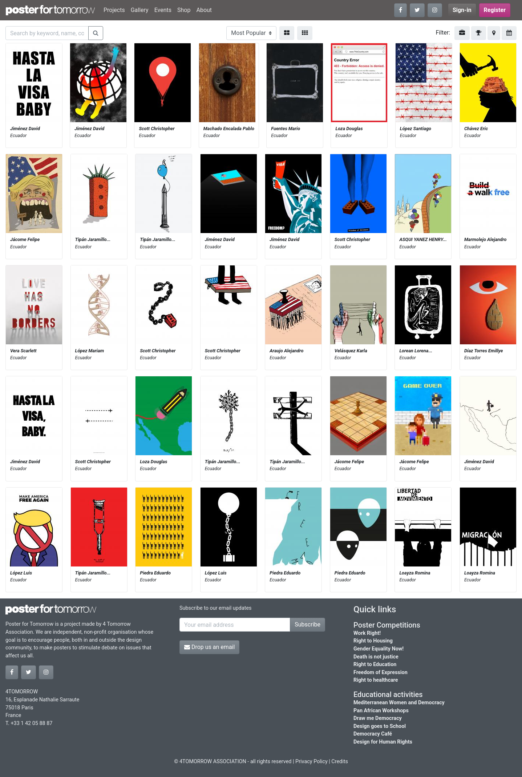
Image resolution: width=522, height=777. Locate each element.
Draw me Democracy (377, 718)
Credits (339, 761)
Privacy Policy (311, 761)
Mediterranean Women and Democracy (399, 703)
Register (495, 10)
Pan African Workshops (381, 711)
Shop (183, 10)
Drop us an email (209, 647)
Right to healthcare (375, 680)
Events (162, 10)
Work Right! (367, 633)
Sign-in (462, 10)
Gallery (140, 10)
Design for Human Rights (382, 742)
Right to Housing (373, 641)
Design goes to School (379, 726)
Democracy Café (372, 734)
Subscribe (307, 624)
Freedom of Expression (380, 672)
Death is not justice (375, 657)
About (204, 10)
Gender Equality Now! (378, 649)
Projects (114, 10)
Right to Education (374, 664)
